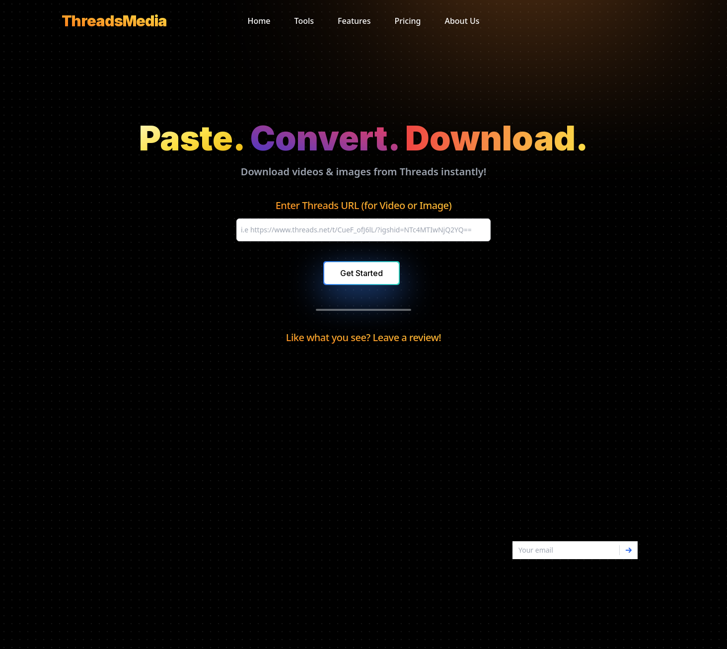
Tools (304, 20)
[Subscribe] (629, 550)
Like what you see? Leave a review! (363, 337)
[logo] (114, 21)
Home (258, 20)
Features (354, 20)
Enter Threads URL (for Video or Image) (364, 205)
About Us (461, 20)
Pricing (407, 20)
